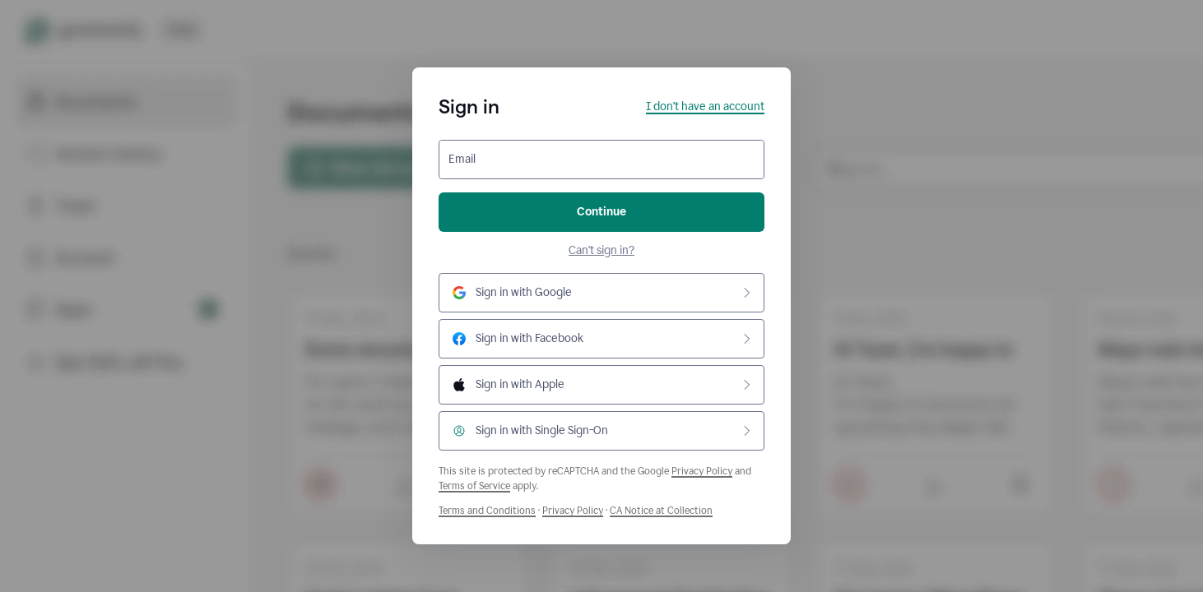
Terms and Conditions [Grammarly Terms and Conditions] (487, 510)
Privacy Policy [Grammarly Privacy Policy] (572, 510)
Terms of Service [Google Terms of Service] (474, 486)
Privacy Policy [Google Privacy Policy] (701, 471)
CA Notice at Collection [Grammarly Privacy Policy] (661, 510)
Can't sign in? (601, 250)
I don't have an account (705, 106)
